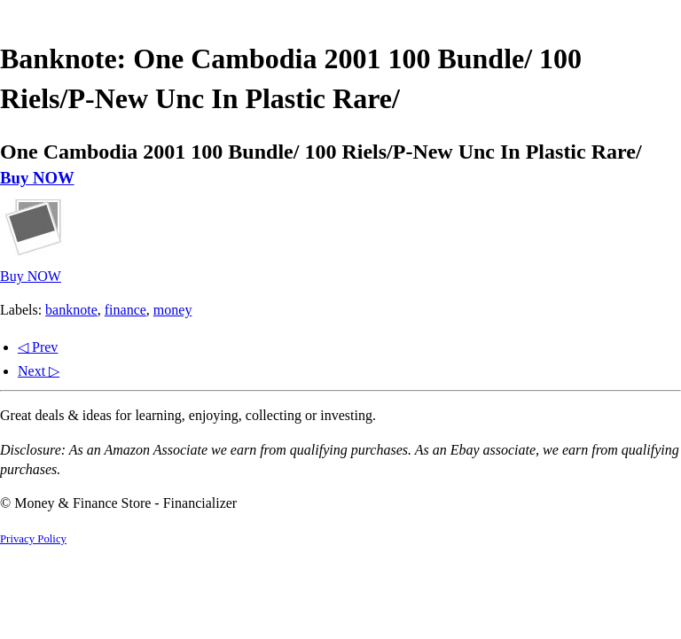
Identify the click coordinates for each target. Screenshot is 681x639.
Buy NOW (37, 177)
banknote (71, 309)
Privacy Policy (33, 539)
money (172, 309)
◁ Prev (38, 347)
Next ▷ (38, 370)
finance (125, 309)
